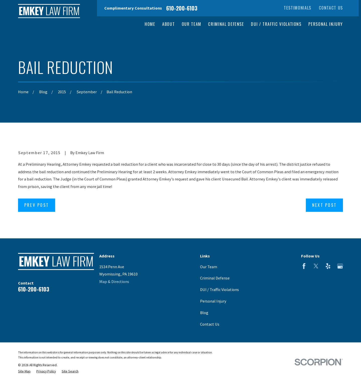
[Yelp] (328, 266)
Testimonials (297, 8)
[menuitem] (24, 371)
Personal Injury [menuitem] (325, 24)
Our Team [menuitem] (191, 24)
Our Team (208, 266)
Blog (204, 312)
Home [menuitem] (150, 24)
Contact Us (331, 8)
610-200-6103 (181, 8)
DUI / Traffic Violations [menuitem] (276, 24)
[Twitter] (316, 266)
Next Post (324, 205)
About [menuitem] (168, 24)
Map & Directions (114, 281)
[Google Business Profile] (340, 266)
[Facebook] (304, 266)
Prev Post (36, 205)
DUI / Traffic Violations (219, 289)
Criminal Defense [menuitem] (226, 24)
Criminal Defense (215, 277)
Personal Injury (213, 301)
